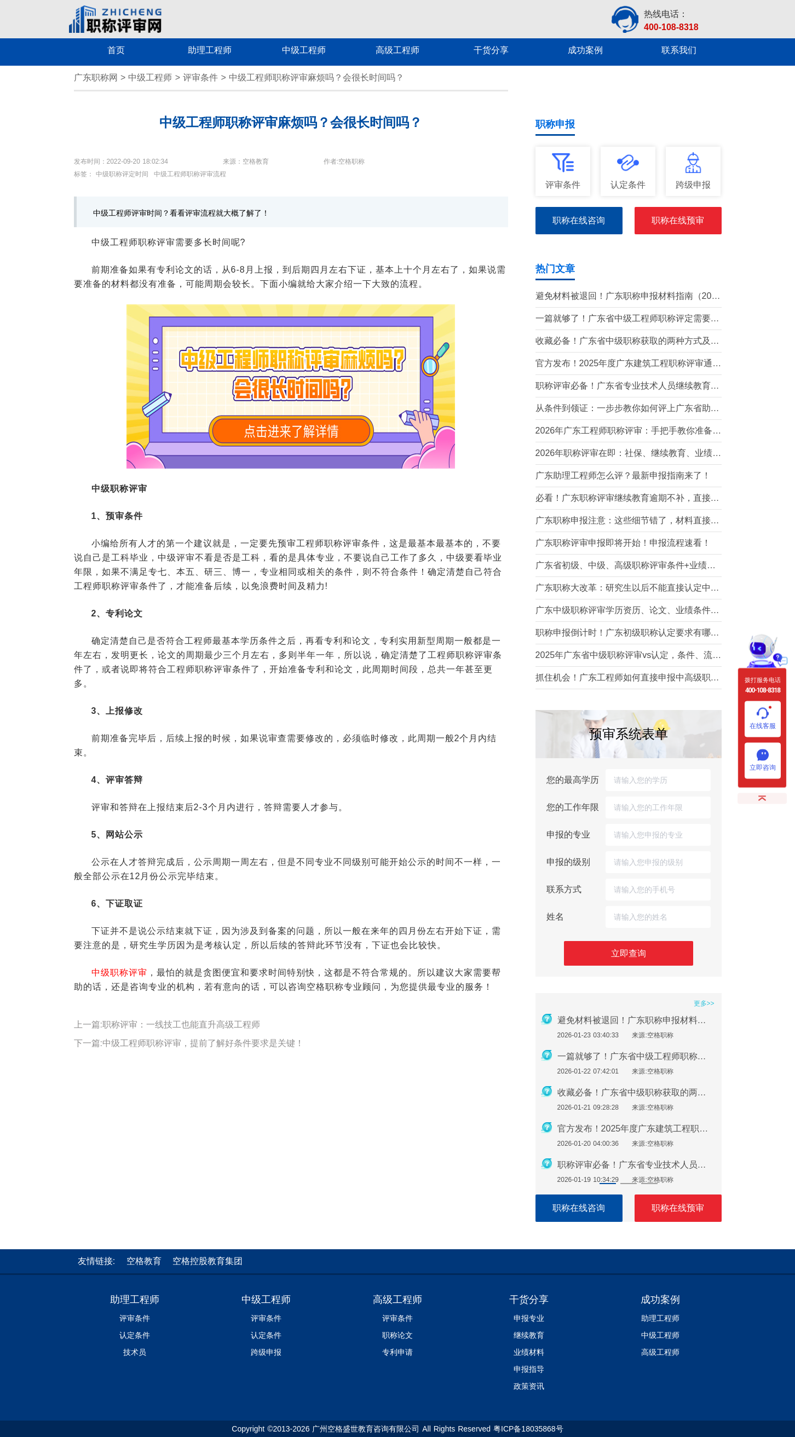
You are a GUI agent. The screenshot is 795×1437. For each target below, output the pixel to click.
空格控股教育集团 (207, 1261)
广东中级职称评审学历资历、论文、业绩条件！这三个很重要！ (627, 611)
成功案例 (660, 1299)
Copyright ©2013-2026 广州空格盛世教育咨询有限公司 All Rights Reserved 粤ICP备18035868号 (397, 1428)
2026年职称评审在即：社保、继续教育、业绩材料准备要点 (628, 454)
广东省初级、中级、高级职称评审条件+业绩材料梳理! (625, 566)
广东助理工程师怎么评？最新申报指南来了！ (623, 475)
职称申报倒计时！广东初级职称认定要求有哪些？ (623, 633)
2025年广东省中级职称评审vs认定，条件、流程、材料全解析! (624, 656)
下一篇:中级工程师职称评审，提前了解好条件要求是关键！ (189, 1043)
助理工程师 (134, 1299)
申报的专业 (568, 834)
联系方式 (563, 889)
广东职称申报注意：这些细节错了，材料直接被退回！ (627, 521)
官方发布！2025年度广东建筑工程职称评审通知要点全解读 (628, 364)
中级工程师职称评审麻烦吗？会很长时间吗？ (316, 77)
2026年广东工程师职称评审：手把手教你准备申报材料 (628, 431)
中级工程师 (150, 77)
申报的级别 (568, 862)
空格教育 (144, 1261)
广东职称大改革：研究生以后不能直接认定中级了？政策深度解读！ (627, 589)
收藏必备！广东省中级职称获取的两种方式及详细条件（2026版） (627, 342)
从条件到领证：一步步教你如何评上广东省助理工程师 (627, 409)
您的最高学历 (572, 780)
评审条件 (200, 77)
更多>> (704, 1003)
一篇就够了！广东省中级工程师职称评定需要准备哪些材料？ (627, 319)
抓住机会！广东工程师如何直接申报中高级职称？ (623, 678)
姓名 (555, 916)
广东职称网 (96, 77)
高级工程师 (397, 1299)
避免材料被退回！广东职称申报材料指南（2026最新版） (628, 297)
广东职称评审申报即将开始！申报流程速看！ (623, 542)
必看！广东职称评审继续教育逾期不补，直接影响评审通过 (627, 499)
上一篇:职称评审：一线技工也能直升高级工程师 (167, 1024)
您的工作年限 (572, 807)
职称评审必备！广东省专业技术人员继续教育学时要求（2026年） (627, 387)
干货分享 (529, 1299)
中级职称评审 (119, 972)
